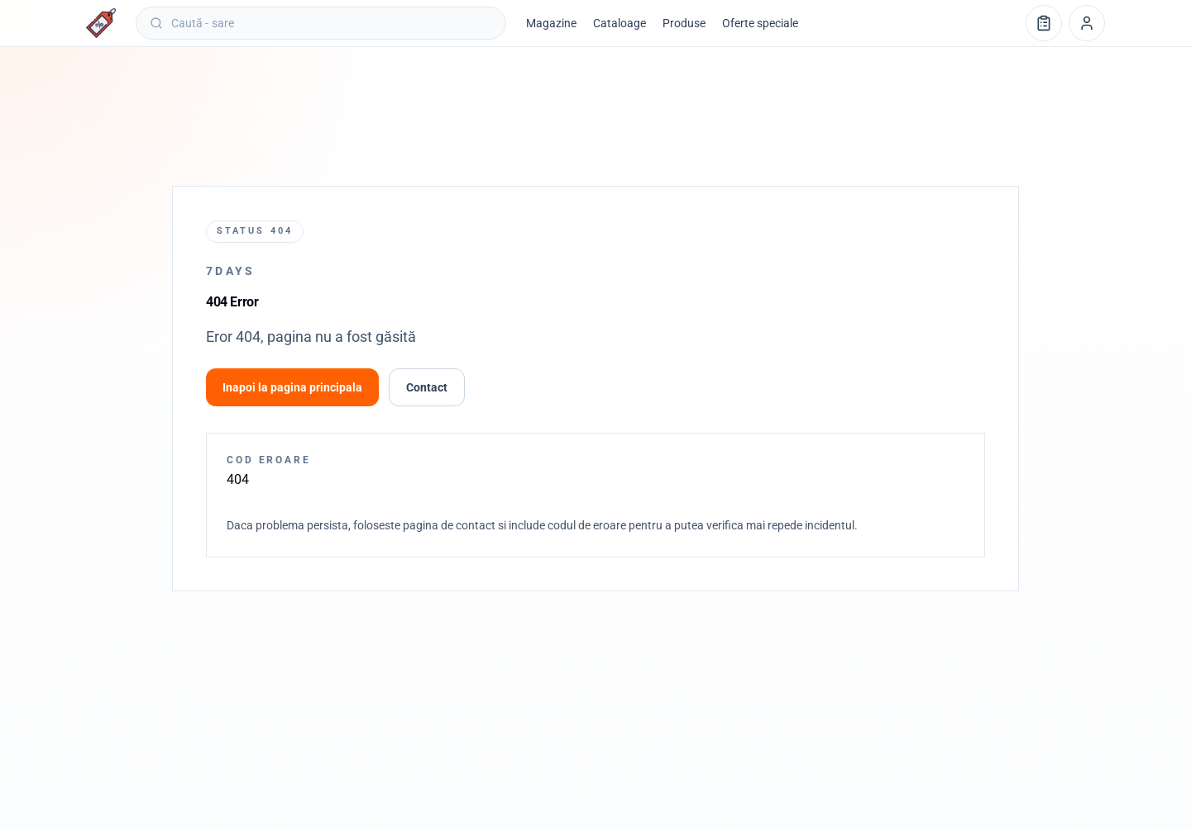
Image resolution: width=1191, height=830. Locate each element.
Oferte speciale (760, 23)
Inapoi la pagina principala (292, 387)
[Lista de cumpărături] (1044, 23)
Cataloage (619, 23)
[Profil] (1087, 23)
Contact (426, 387)
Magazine (551, 23)
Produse (684, 23)
